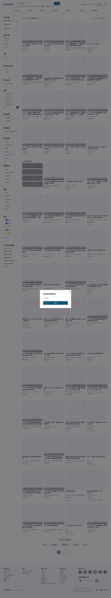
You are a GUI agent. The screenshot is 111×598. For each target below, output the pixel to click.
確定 (55, 303)
